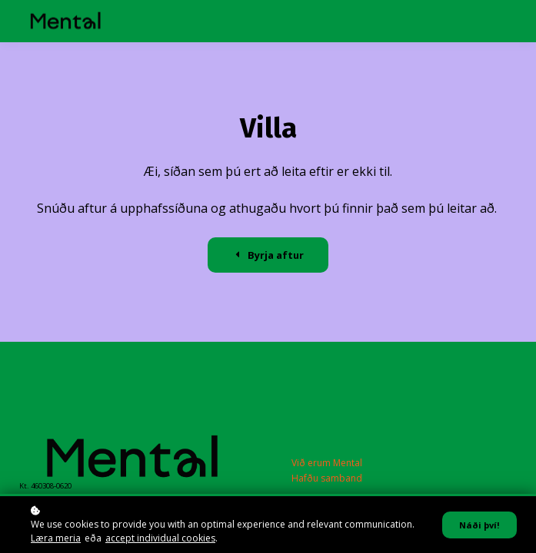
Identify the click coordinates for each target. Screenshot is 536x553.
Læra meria (56, 538)
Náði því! (479, 525)
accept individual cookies (160, 538)
